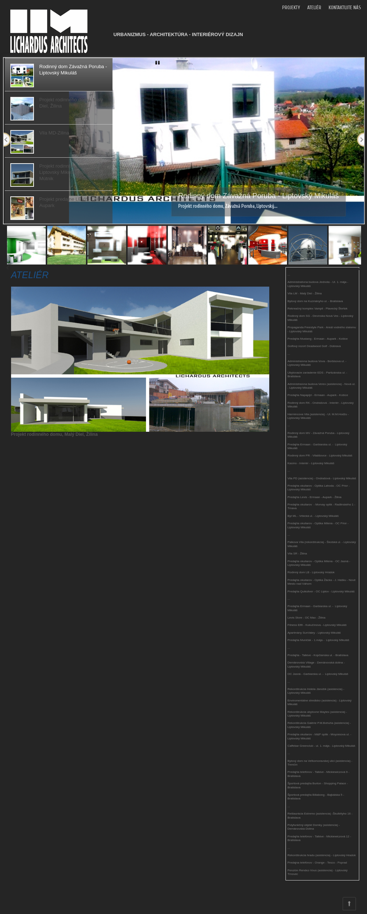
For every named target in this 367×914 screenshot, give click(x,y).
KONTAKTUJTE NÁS (345, 7)
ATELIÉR (314, 7)
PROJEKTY (291, 7)
